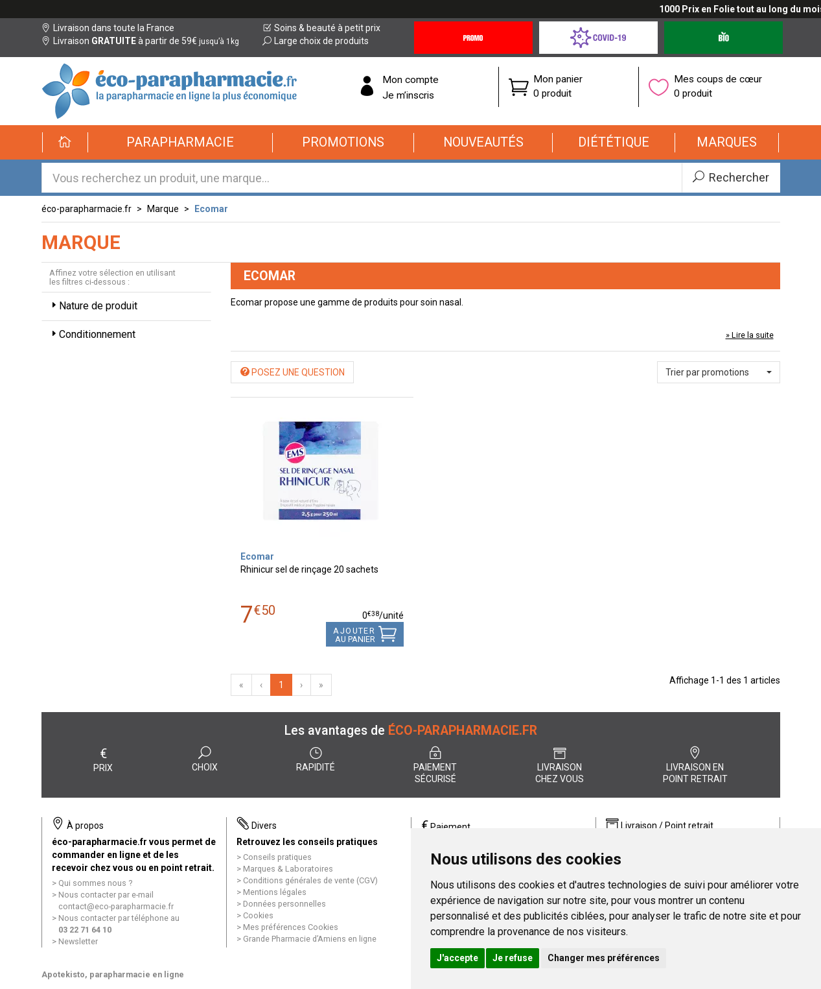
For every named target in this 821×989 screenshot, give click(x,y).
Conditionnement (92, 334)
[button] (180, 142)
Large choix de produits (315, 41)
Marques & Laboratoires (288, 869)
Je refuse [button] (512, 958)
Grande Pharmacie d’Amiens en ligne (309, 939)
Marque (163, 209)
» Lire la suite (750, 335)
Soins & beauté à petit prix (321, 28)
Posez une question (292, 372)
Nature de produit (93, 306)
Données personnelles (284, 904)
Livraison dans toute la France (107, 28)
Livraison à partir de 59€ (140, 41)
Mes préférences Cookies (290, 927)
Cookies (258, 915)
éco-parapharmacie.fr (86, 209)
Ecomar (211, 209)
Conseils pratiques (277, 857)
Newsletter (78, 941)
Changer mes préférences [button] (604, 958)
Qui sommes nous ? (95, 883)
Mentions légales (274, 892)
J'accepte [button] (457, 958)
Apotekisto (112, 974)
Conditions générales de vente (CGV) (310, 880)
